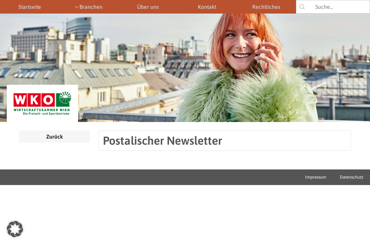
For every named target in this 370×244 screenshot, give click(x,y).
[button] (15, 229)
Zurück (54, 137)
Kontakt (207, 7)
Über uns (148, 7)
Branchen (91, 7)
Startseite (29, 7)
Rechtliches (266, 7)
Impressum (315, 177)
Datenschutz (351, 177)
